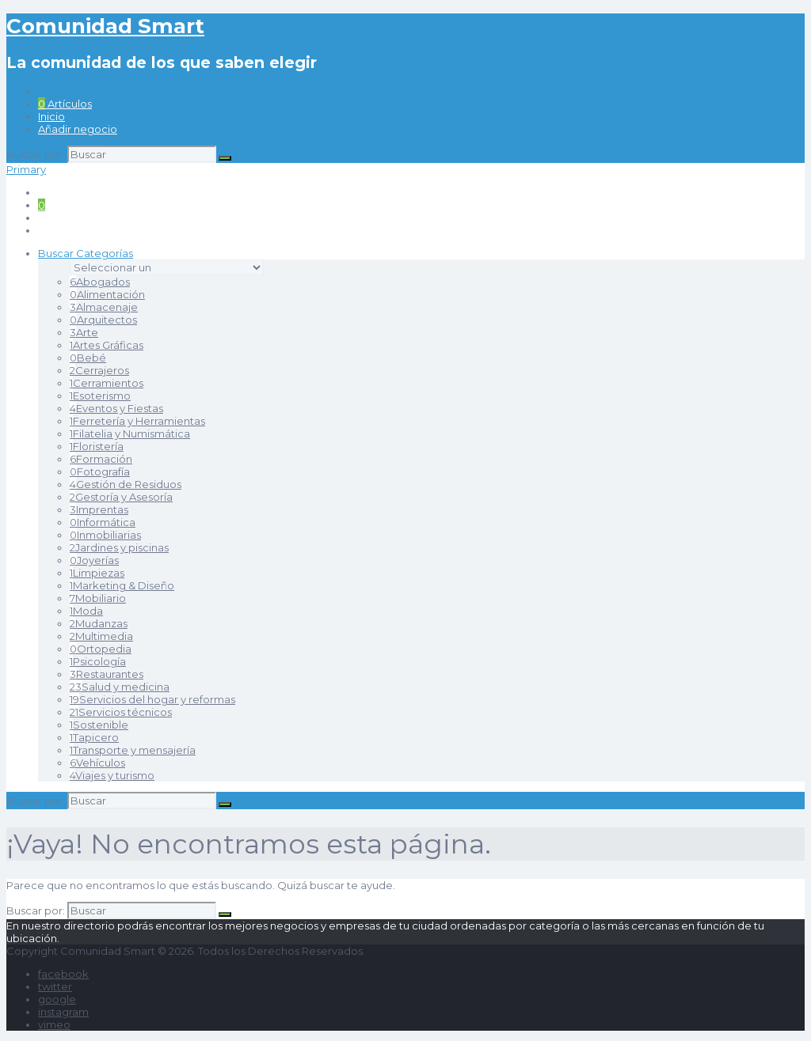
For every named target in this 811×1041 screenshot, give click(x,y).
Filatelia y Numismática (130, 433)
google (57, 999)
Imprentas (99, 509)
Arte (84, 332)
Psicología (98, 661)
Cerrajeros (99, 370)
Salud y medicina (119, 686)
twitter (55, 986)
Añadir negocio (77, 129)
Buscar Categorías (85, 253)
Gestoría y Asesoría (121, 496)
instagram (63, 1011)
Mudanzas (99, 623)
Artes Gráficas (106, 345)
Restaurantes (106, 674)
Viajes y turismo (112, 775)
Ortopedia (100, 648)
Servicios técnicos (121, 712)
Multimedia (101, 636)
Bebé (88, 357)
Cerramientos (106, 383)
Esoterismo (100, 395)
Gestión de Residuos (125, 484)
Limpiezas (97, 572)
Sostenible (99, 724)
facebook (63, 973)
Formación (101, 458)
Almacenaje (104, 307)
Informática (102, 522)
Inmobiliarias (105, 534)
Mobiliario (98, 598)
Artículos (65, 103)
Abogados (100, 281)
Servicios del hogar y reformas (152, 699)
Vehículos (97, 762)
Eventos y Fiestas (116, 408)
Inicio (51, 116)
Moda (86, 610)
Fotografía (100, 471)
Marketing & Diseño (122, 585)
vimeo (54, 1024)
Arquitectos (103, 319)
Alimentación (107, 294)
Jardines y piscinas (119, 547)
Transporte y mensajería (133, 750)
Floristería (97, 446)
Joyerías (94, 560)
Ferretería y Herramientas (137, 421)
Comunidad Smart (105, 26)
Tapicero (94, 737)
